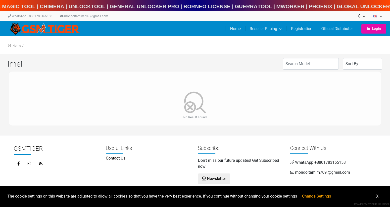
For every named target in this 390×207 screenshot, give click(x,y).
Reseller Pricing (266, 28)
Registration (301, 28)
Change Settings (316, 196)
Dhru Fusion (380, 204)
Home (235, 28)
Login (374, 29)
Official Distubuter (337, 28)
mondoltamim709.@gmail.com (84, 16)
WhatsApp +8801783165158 (30, 16)
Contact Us (116, 158)
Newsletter (214, 178)
